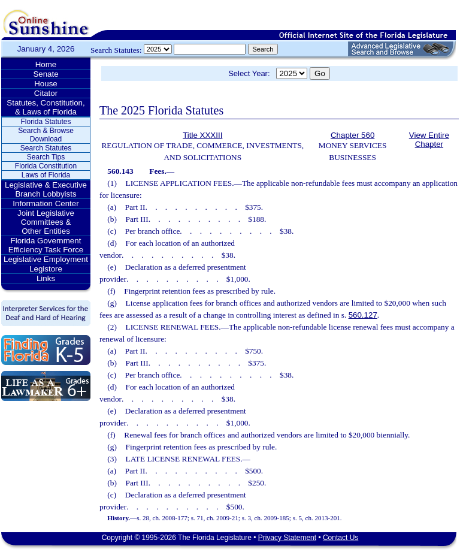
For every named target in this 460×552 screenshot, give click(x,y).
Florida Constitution (46, 166)
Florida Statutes (45, 121)
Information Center (45, 203)
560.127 (363, 314)
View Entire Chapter (429, 140)
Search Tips (46, 157)
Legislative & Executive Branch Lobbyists (46, 189)
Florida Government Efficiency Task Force (45, 245)
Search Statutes (45, 148)
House (46, 83)
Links (46, 278)
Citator (46, 93)
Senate (45, 74)
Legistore (45, 268)
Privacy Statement (287, 537)
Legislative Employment (46, 259)
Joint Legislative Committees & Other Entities (45, 222)
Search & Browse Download (46, 134)
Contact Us (340, 537)
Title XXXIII (202, 135)
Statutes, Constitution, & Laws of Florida (45, 107)
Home (46, 64)
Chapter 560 (352, 135)
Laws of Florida (46, 175)
